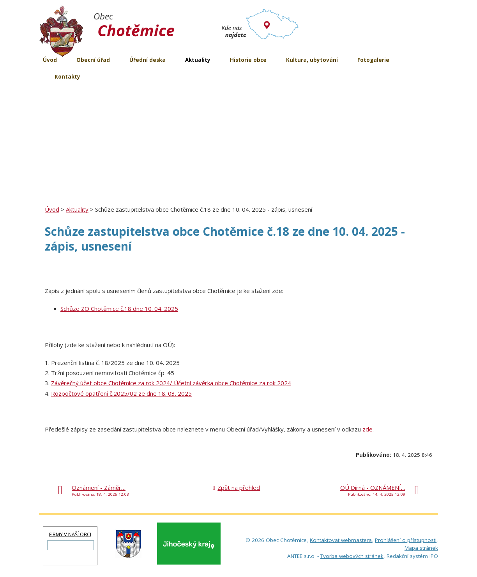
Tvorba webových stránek (351, 555)
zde (367, 429)
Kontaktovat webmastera (341, 540)
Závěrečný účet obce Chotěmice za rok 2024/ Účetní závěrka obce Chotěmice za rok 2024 (171, 383)
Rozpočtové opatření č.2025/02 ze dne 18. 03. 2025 (121, 393)
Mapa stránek (421, 547)
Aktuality (77, 209)
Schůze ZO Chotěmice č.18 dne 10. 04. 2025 (119, 308)
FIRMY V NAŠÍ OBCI (70, 534)
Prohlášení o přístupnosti (405, 540)
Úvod (52, 209)
